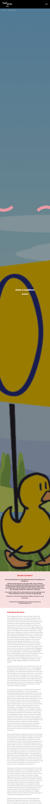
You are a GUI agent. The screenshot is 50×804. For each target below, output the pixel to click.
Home (3, 10)
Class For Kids (37, 593)
